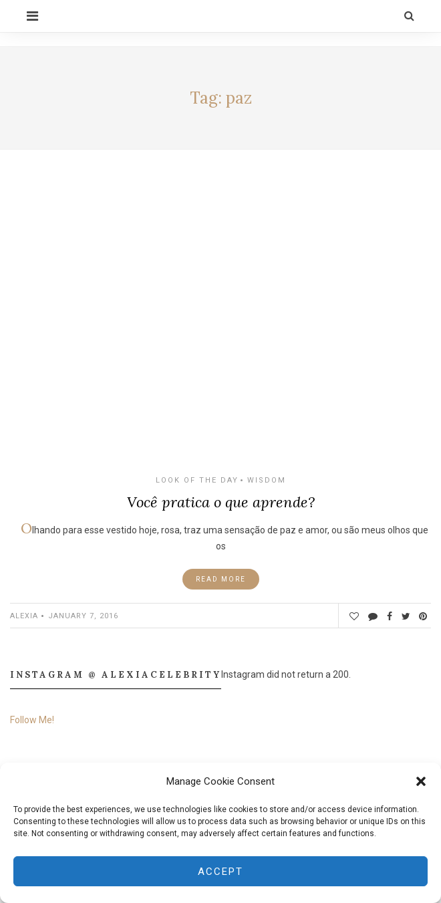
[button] (421, 781)
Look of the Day (197, 480)
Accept (220, 872)
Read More (221, 579)
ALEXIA (24, 616)
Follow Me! (32, 720)
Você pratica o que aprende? (221, 502)
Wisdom (266, 480)
